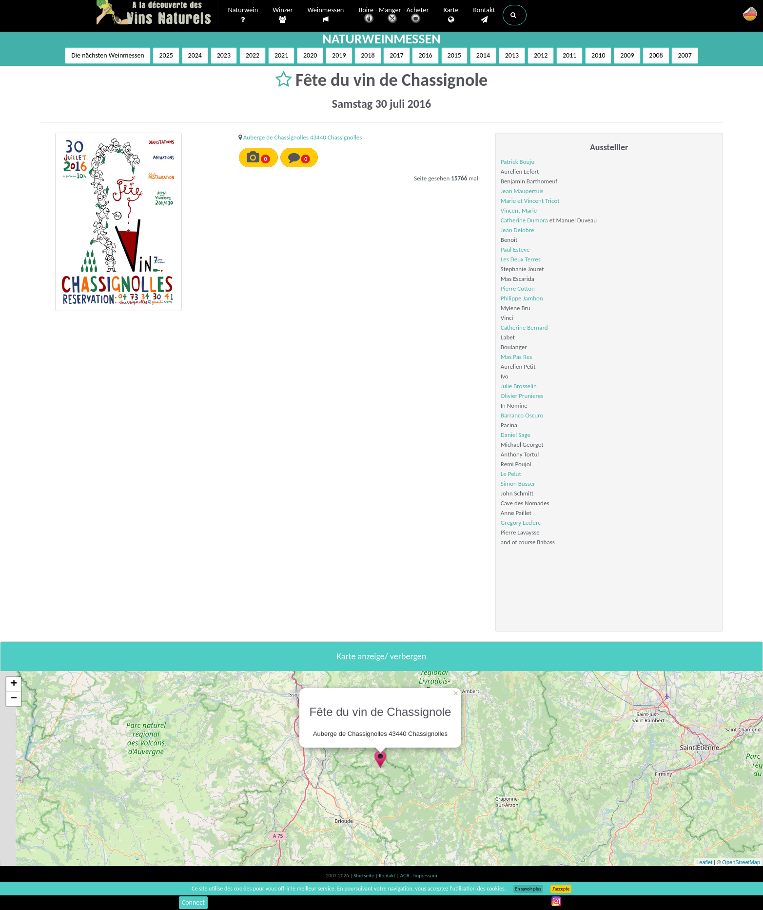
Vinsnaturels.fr (157, 13)
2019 (339, 55)
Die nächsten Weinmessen (107, 55)
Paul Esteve (515, 249)
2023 (224, 55)
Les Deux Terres (521, 259)
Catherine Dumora (524, 220)
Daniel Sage (515, 434)
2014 (483, 55)
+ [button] (14, 684)
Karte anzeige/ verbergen (381, 656)
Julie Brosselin (519, 386)
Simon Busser (518, 483)
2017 (396, 55)
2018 (367, 55)
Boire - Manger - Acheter (393, 15)
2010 (598, 55)
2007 (684, 55)
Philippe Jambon (522, 298)
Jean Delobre (517, 230)
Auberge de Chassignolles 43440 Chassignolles (302, 137)
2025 (166, 55)
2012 (541, 55)
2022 (252, 55)
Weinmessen (325, 14)
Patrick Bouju (517, 161)
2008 (656, 55)
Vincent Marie (519, 210)
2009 (627, 55)
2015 (454, 55)
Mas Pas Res (516, 356)
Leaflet (704, 862)
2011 (569, 55)
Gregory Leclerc (521, 522)
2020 (310, 55)
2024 (195, 55)
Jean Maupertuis (522, 191)
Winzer (283, 15)
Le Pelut (511, 473)
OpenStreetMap (741, 862)
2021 (281, 55)
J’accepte (560, 889)
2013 (512, 55)
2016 (425, 55)
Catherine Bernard (524, 327)
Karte (450, 15)
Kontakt (484, 15)
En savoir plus (528, 889)
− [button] (14, 699)
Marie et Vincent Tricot (530, 200)
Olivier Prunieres (522, 395)
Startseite (364, 875)
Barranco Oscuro (522, 415)
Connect (193, 902)
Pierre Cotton (518, 288)
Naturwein (243, 15)
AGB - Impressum (418, 875)
